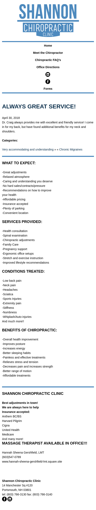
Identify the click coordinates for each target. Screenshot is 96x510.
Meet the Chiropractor (48, 52)
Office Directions (47, 67)
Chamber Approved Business (19, 470)
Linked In (9, 499)
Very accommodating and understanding (28, 149)
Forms (48, 88)
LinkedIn (47, 74)
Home (48, 45)
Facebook (47, 81)
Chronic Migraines (70, 149)
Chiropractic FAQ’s (48, 60)
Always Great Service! (39, 106)
